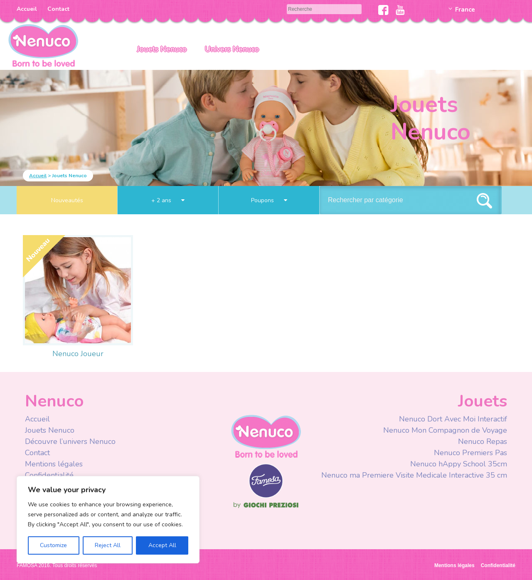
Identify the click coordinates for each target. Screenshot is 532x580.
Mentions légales (54, 464)
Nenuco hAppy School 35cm (458, 464)
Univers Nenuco (232, 49)
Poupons (269, 200)
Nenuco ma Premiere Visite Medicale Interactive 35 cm (414, 475)
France (465, 9)
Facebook (383, 10)
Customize (53, 545)
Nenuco (266, 436)
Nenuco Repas (482, 441)
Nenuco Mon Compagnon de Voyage (445, 430)
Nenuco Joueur (77, 354)
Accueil (27, 9)
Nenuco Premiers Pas (470, 453)
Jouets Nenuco (162, 49)
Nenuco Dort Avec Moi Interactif (453, 419)
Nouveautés (67, 200)
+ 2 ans (168, 200)
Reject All (108, 545)
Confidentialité (49, 475)
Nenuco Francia (43, 45)
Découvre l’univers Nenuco (70, 441)
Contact (58, 9)
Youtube (400, 10)
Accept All (162, 545)
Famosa (266, 496)
